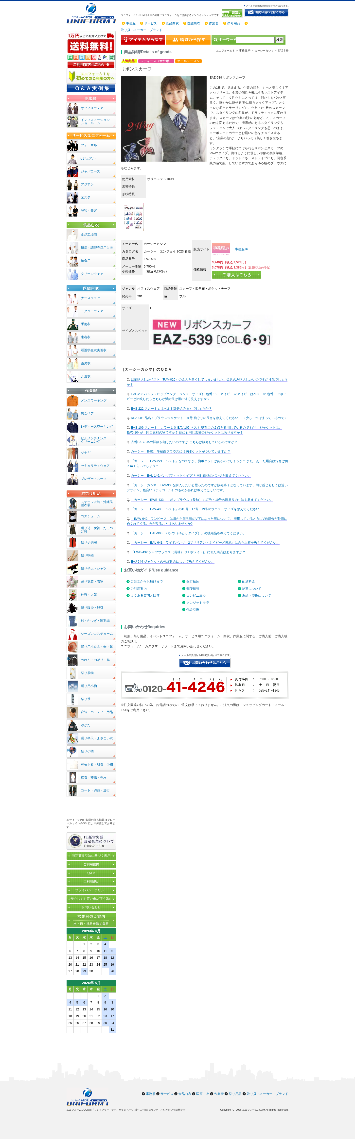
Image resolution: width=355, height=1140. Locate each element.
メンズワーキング (93, 400)
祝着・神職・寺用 (93, 777)
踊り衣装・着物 (92, 581)
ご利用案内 (139, 588)
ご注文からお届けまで (147, 581)
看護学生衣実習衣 (93, 350)
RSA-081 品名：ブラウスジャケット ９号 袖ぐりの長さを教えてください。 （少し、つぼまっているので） (209, 418)
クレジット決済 (197, 602)
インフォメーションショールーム (95, 121)
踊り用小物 (89, 686)
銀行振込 (192, 581)
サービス (150, 23)
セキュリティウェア (95, 466)
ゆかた (85, 725)
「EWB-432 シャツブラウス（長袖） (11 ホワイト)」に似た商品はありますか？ (188, 552)
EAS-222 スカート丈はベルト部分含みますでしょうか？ (171, 408)
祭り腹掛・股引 (92, 607)
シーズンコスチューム (97, 634)
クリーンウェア (92, 274)
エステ (85, 197)
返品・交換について (256, 595)
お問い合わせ (91, 907)
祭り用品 (233, 23)
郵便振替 (192, 588)
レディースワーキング (97, 426)
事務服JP (241, 249)
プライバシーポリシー (91, 890)
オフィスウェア (92, 108)
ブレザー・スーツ (93, 479)
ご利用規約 (91, 881)
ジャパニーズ (90, 171)
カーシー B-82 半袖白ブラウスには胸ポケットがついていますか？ (181, 451)
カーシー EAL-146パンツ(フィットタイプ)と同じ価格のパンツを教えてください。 (191, 475)
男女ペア (87, 413)
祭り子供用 (89, 542)
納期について (251, 588)
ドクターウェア (92, 311)
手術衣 (85, 324)
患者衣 (85, 337)
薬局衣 (85, 363)
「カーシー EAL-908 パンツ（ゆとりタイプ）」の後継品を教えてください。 (188, 533)
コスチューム (90, 516)
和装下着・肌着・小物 (97, 764)
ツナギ (85, 452)
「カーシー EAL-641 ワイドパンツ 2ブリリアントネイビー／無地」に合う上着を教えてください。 (205, 542)
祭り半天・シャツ (93, 568)
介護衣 (85, 376)
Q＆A (91, 873)
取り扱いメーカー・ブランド (141, 30)
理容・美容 (89, 210)
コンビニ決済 (196, 595)
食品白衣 (172, 23)
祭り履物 (87, 673)
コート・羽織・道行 (95, 790)
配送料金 (248, 581)
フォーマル (89, 145)
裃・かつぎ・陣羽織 (95, 620)
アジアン (87, 184)
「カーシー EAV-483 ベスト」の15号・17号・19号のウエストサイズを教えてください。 (197, 509)
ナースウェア (90, 298)
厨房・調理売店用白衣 (97, 248)
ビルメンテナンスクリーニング (93, 439)
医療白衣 (193, 23)
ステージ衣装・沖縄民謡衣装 (97, 503)
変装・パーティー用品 (97, 712)
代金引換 (192, 609)
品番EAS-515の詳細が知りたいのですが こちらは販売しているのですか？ (184, 442)
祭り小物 (87, 751)
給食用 (85, 261)
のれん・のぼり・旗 (95, 660)
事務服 (131, 23)
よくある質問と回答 (145, 595)
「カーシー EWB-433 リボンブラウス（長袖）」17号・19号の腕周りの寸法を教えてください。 (202, 500)
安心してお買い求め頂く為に (91, 899)
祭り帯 (85, 699)
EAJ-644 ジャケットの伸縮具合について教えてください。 (172, 561)
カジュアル (87, 158)
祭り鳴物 (87, 555)
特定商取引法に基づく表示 (91, 855)
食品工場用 (89, 234)
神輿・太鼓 (89, 594)
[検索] (255, 40)
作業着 (213, 23)
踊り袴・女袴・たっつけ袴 (97, 529)
